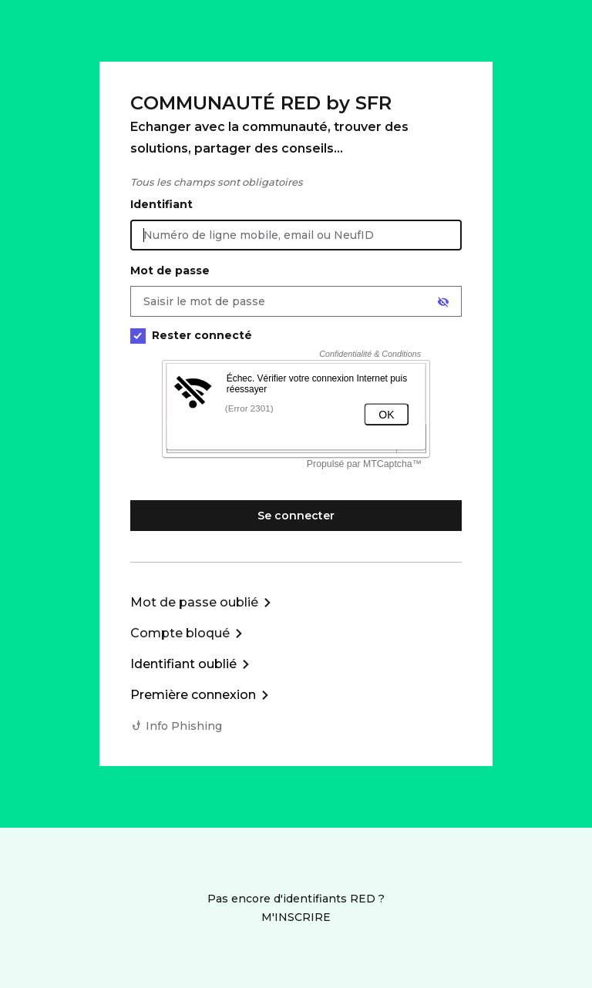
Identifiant (161, 204)
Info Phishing (184, 726)
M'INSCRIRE (296, 917)
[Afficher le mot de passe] (443, 302)
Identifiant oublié (183, 664)
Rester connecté (191, 335)
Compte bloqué (180, 633)
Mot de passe (170, 270)
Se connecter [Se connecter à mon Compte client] (296, 516)
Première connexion (193, 694)
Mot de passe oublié (194, 602)
